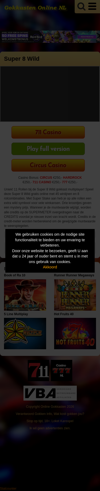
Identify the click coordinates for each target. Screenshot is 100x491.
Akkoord (50, 267)
